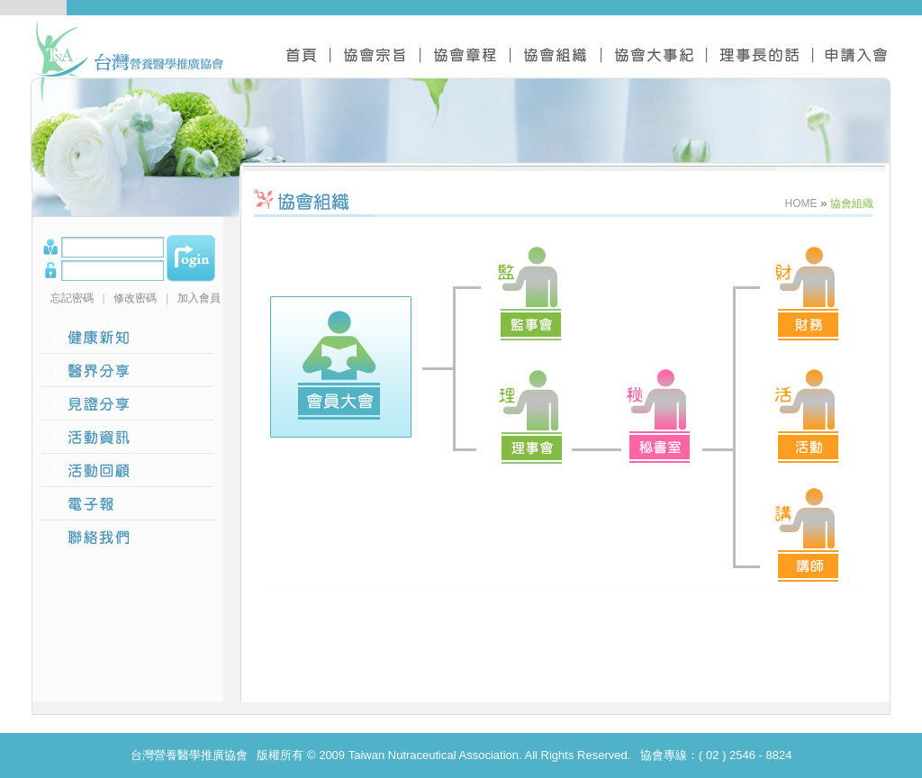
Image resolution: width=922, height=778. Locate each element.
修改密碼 (135, 298)
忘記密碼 (72, 298)
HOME (801, 203)
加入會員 (199, 298)
